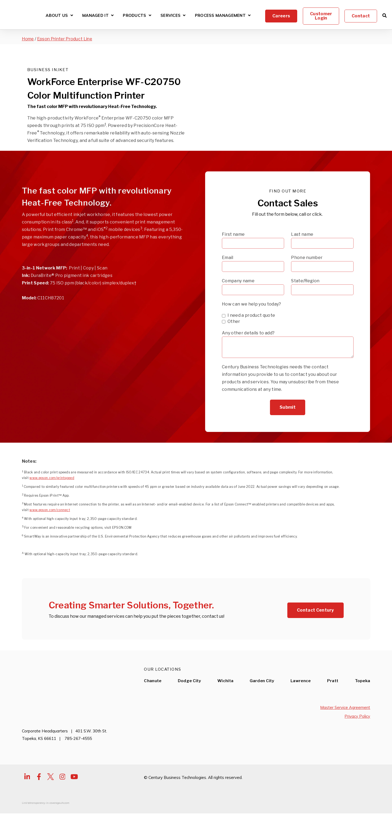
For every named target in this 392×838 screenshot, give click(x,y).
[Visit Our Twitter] (50, 804)
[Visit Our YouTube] (74, 804)
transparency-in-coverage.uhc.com (49, 830)
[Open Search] (384, 15)
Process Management (220, 15)
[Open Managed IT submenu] (112, 15)
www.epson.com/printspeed (51, 505)
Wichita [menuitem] (225, 708)
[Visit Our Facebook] (39, 804)
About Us (57, 15)
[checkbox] (288, 346)
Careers (281, 15)
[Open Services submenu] (184, 15)
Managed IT (95, 15)
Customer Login (321, 16)
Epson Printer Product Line (67, 38)
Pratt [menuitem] (333, 708)
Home (28, 38)
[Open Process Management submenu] (249, 15)
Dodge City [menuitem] (189, 708)
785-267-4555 (78, 766)
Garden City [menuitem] (262, 708)
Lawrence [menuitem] (301, 708)
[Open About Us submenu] (71, 15)
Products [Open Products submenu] (137, 16)
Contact (361, 15)
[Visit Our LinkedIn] (27, 804)
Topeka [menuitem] (362, 708)
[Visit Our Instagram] (62, 804)
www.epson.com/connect (49, 537)
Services (170, 15)
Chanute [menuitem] (152, 708)
